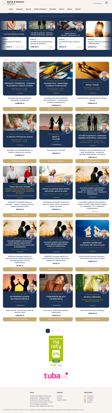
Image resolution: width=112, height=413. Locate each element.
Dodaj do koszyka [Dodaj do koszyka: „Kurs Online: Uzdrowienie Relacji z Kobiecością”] (56, 319)
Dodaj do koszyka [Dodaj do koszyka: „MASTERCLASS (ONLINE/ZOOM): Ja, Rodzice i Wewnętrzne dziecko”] (19, 161)
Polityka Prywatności (72, 410)
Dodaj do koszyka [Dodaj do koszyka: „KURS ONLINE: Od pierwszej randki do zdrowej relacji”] (19, 319)
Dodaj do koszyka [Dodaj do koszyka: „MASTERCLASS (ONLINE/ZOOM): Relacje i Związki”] (92, 109)
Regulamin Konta (61, 410)
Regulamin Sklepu (35, 410)
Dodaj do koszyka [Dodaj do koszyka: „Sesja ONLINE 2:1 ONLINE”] (56, 161)
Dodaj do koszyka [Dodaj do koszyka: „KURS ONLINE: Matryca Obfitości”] (92, 319)
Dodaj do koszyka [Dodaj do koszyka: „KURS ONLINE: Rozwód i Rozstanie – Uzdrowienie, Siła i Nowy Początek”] (92, 269)
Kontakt (81, 410)
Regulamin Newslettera (48, 410)
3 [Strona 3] (58, 331)
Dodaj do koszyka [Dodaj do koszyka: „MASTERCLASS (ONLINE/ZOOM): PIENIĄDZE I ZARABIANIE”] (19, 109)
